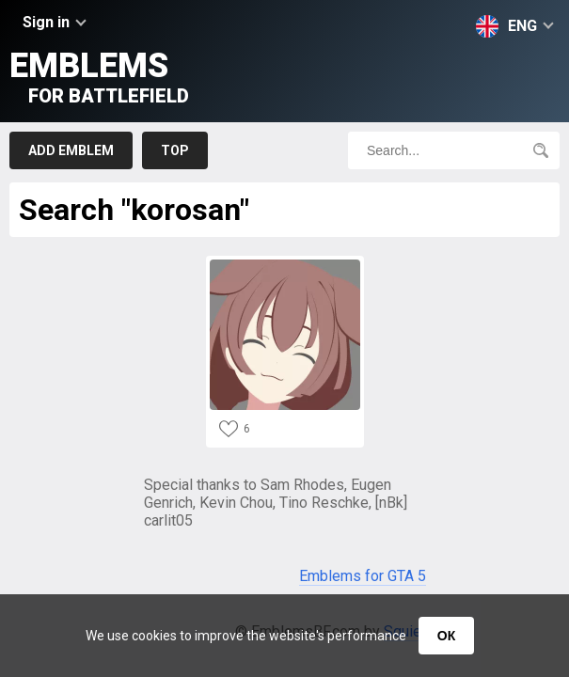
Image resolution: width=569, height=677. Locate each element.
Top (175, 150)
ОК (446, 635)
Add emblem (71, 150)
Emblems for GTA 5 (362, 576)
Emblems (99, 76)
